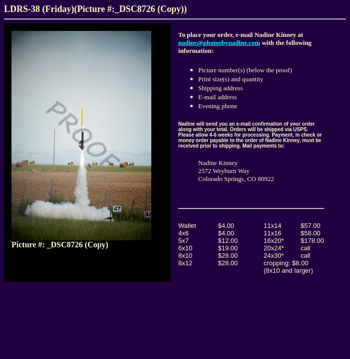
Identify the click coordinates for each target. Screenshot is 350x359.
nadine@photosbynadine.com (219, 42)
